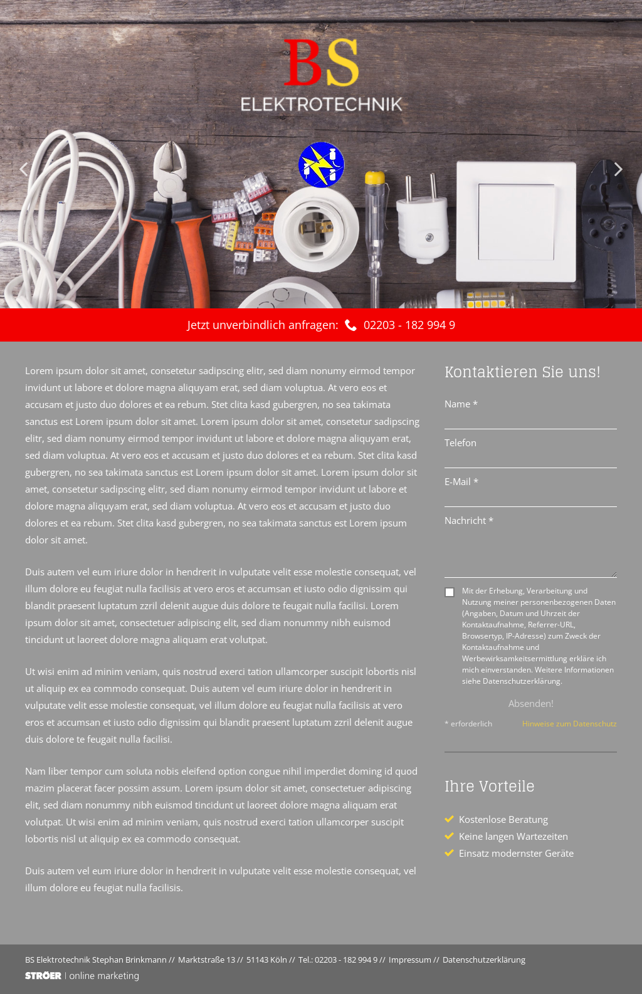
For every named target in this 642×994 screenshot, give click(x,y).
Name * (461, 403)
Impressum (410, 959)
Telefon (460, 442)
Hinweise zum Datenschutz (569, 723)
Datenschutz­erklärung (484, 959)
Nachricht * (469, 520)
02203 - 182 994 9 (409, 324)
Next (616, 169)
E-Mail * (461, 481)
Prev (25, 169)
